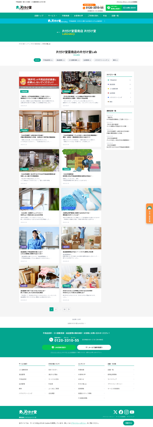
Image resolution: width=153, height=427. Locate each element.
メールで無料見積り (94, 347)
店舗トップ (38, 15)
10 (64, 309)
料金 (105, 15)
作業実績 (65, 15)
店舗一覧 (115, 15)
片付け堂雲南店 (35, 44)
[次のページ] (69, 309)
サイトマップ (130, 416)
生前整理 (87, 60)
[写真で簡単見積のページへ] (149, 213)
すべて (37, 60)
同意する (128, 423)
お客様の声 (78, 15)
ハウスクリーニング (102, 60)
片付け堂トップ (24, 44)
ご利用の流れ (93, 15)
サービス (52, 15)
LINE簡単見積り (59, 347)
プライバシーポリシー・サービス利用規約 (127, 2)
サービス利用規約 (70, 352)
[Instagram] (126, 412)
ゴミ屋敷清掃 (74, 60)
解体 (115, 60)
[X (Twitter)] (115, 412)
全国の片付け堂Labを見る (76, 323)
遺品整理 (61, 60)
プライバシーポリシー (56, 352)
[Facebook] (121, 412)
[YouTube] (132, 412)
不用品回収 (48, 60)
